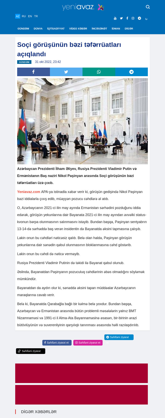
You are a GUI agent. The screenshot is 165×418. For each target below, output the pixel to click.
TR (36, 16)
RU (24, 16)
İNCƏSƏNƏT (99, 28)
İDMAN (116, 28)
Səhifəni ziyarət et (56, 342)
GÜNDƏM (23, 28)
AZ (18, 16)
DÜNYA (38, 28)
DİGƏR (129, 28)
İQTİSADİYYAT (56, 28)
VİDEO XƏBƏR (78, 28)
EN (30, 16)
